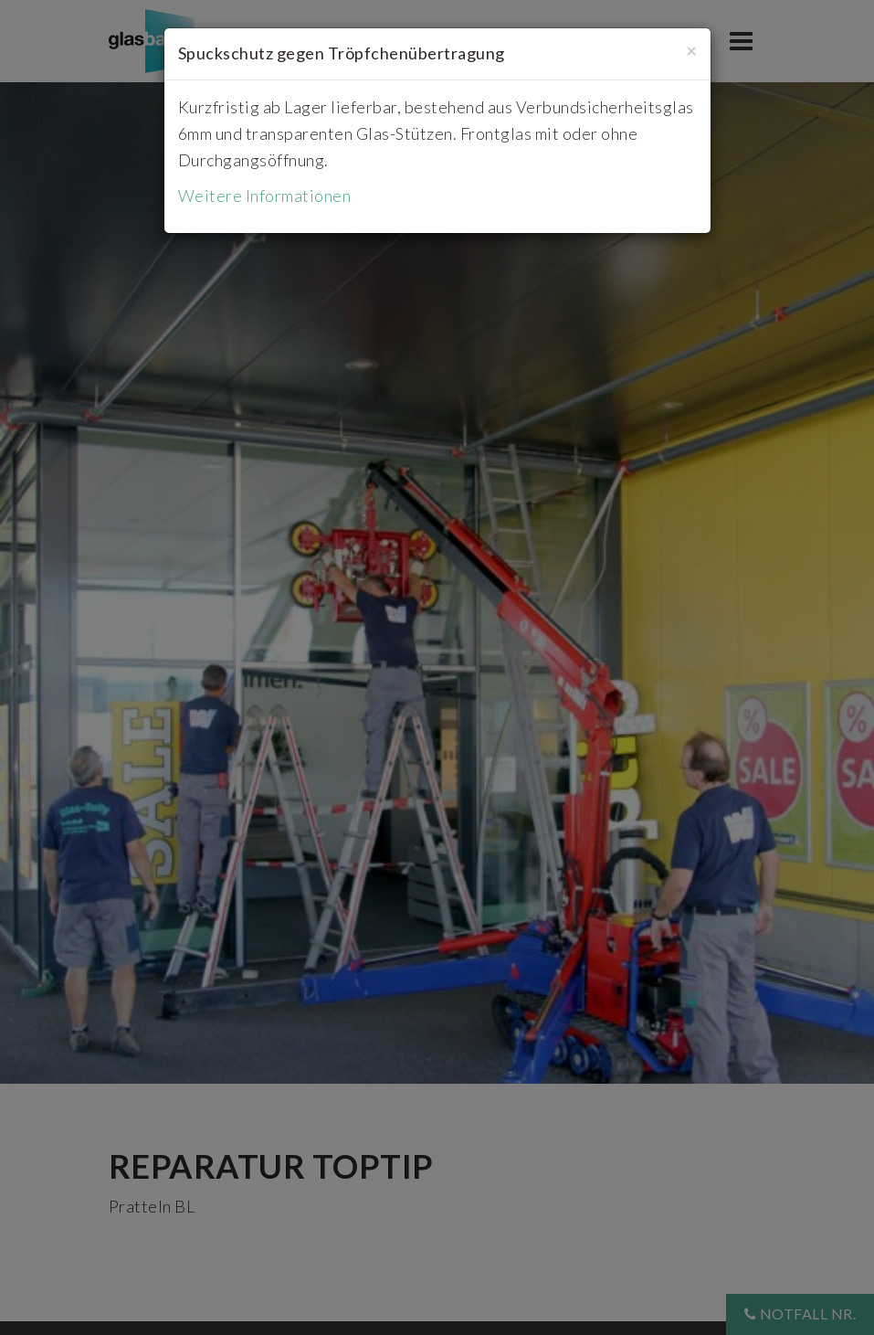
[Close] (691, 49)
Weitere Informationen (265, 195)
